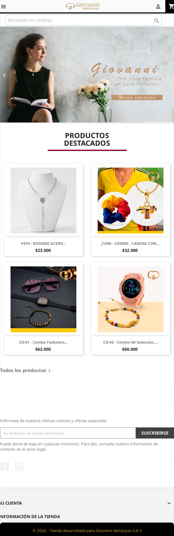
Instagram (19, 466)
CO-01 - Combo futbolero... (43, 342)
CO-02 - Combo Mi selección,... (130, 342)
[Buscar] (83, 20)
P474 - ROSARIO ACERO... (43, 243)
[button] (13, 75)
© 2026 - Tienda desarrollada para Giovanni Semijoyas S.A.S (87, 530)
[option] (87, 75)
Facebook (5, 466)
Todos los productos (26, 371)
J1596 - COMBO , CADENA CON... (130, 243)
